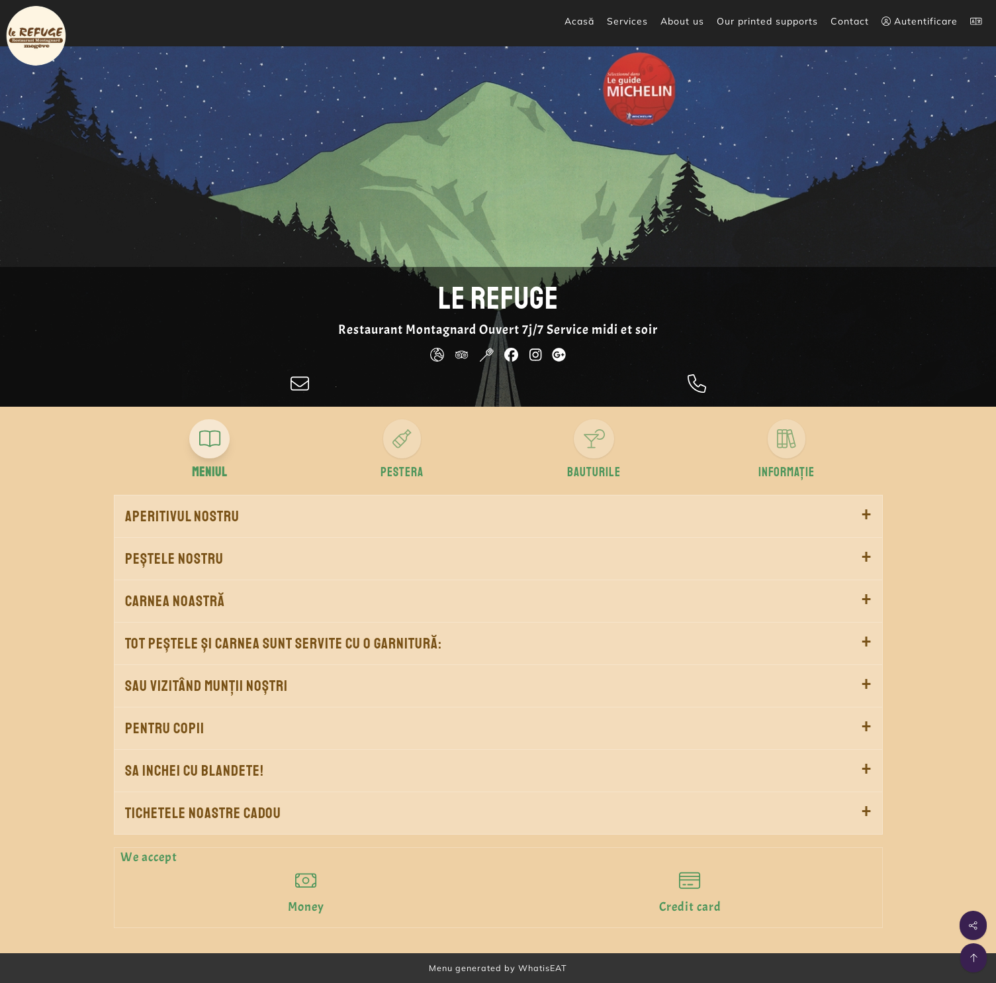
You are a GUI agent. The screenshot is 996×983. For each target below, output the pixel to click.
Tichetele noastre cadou (203, 813)
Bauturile (594, 472)
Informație (786, 472)
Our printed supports (767, 21)
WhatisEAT (542, 967)
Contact (850, 21)
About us (682, 21)
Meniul (210, 472)
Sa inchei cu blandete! (194, 770)
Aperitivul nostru (182, 516)
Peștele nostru (174, 558)
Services (627, 21)
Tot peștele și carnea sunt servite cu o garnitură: (283, 643)
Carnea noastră (175, 601)
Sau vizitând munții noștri (206, 686)
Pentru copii (164, 728)
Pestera (402, 472)
